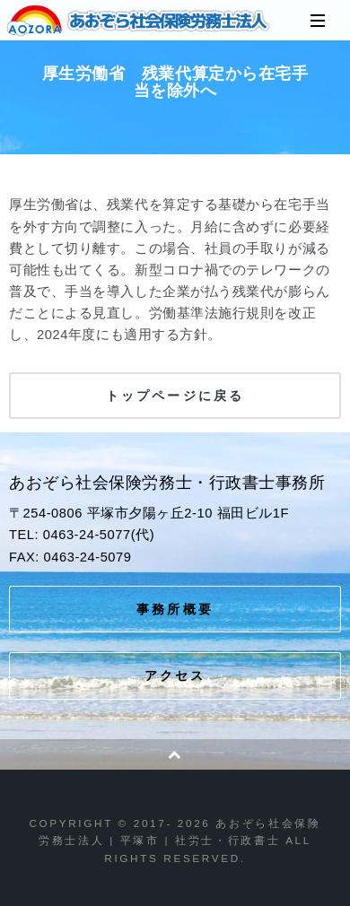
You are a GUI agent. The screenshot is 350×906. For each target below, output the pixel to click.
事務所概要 (175, 609)
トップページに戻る (175, 395)
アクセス (175, 675)
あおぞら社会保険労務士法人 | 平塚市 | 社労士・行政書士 (139, 21)
